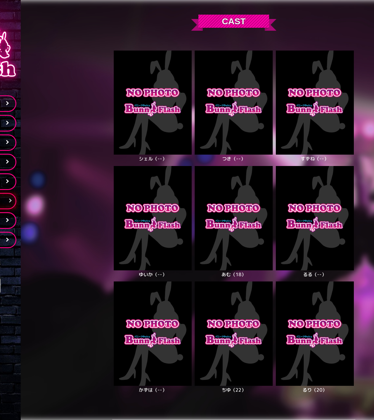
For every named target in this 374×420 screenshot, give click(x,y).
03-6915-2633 (47, 339)
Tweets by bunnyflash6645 (46, 259)
